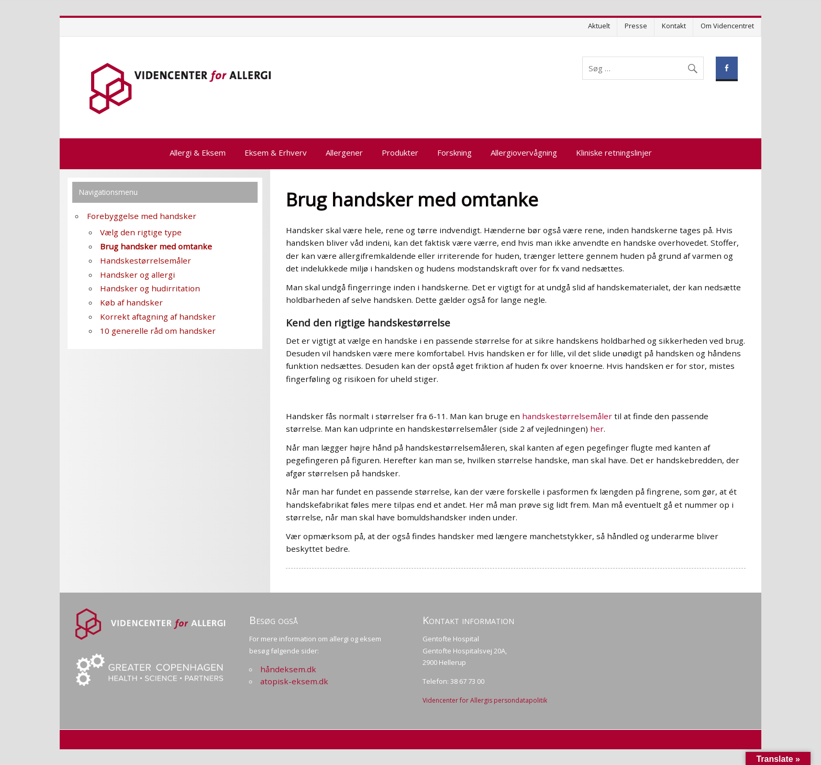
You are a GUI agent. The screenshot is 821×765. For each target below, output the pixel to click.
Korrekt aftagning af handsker (158, 316)
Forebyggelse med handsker (141, 216)
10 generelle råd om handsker (158, 330)
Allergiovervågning (524, 152)
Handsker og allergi (137, 274)
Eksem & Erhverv (276, 152)
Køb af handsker (131, 302)
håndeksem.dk (288, 669)
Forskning (454, 152)
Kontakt (674, 25)
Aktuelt (599, 25)
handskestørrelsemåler (567, 416)
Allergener (344, 152)
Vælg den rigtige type (141, 232)
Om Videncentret (727, 25)
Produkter (400, 152)
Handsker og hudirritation (150, 288)
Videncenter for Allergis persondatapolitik (485, 700)
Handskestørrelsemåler (145, 260)
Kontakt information (468, 620)
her (597, 428)
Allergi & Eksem (198, 152)
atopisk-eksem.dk (294, 681)
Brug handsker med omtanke (156, 246)
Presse (636, 25)
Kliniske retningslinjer (614, 152)
